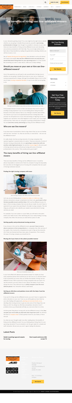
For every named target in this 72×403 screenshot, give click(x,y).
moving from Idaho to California (30, 198)
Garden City (25, 374)
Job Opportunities (54, 391)
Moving (52, 82)
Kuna (23, 367)
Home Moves (17, 7)
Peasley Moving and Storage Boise (16, 56)
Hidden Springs (23, 377)
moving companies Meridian (18, 80)
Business (46, 7)
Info (52, 7)
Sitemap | (47, 391)
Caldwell (24, 364)
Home (21, 17)
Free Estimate (64, 2)
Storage (39, 7)
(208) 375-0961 (54, 2)
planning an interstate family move (32, 301)
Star (22, 373)
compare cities (14, 314)
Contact (58, 7)
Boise (24, 7)
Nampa (23, 371)
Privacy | (43, 391)
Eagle (23, 366)
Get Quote (57, 113)
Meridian (24, 369)
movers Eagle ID (33, 145)
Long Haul (31, 7)
